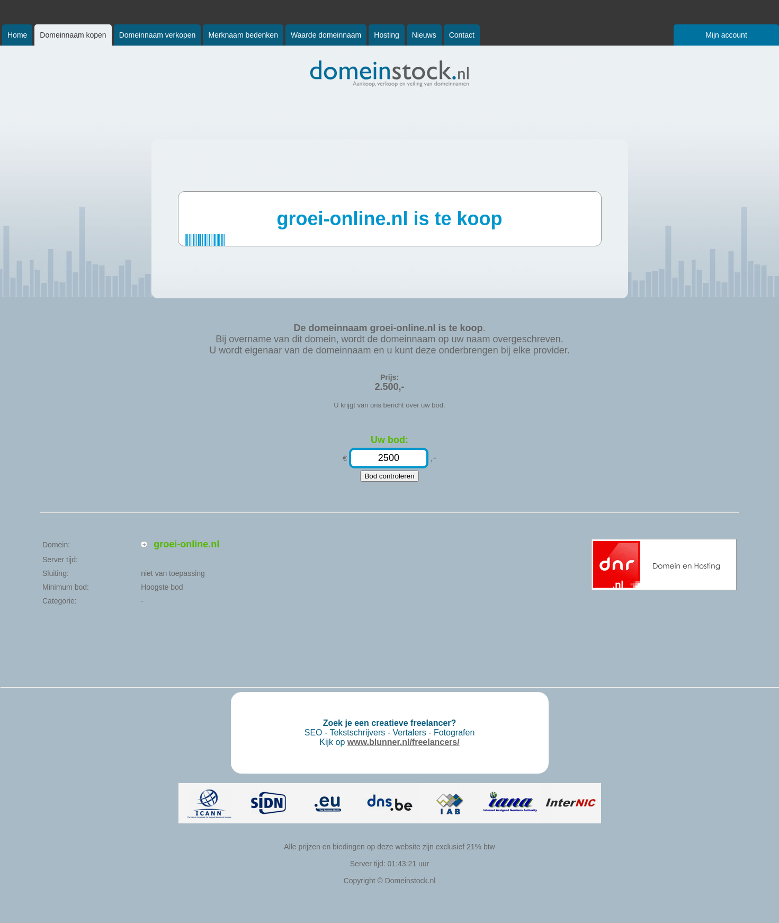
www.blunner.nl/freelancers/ (403, 742)
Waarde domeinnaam (326, 35)
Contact (461, 35)
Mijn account (726, 35)
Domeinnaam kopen (73, 35)
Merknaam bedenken (243, 35)
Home (17, 35)
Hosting (386, 35)
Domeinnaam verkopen (157, 35)
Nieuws (424, 35)
